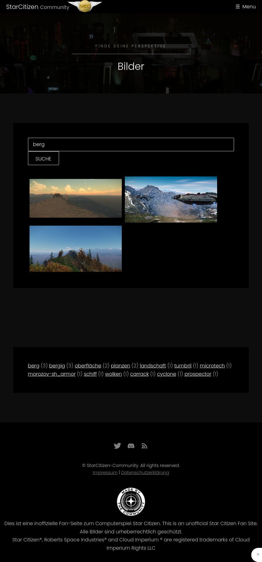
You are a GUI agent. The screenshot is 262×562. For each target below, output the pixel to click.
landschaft (153, 365)
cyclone (166, 374)
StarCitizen (37, 6)
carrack (139, 374)
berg (33, 365)
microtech (212, 365)
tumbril (183, 365)
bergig (57, 365)
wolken (113, 374)
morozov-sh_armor (52, 374)
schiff (90, 374)
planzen (120, 365)
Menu (249, 6)
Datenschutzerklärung (145, 472)
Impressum (105, 472)
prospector (198, 374)
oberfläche (88, 365)
